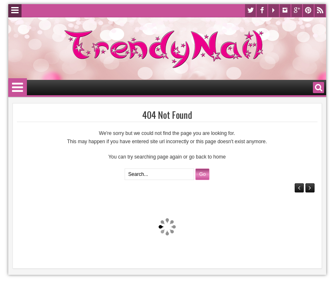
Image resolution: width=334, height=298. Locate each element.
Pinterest (308, 10)
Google (296, 10)
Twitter (250, 10)
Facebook (262, 10)
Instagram (285, 10)
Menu (15, 10)
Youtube (273, 10)
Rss (320, 10)
